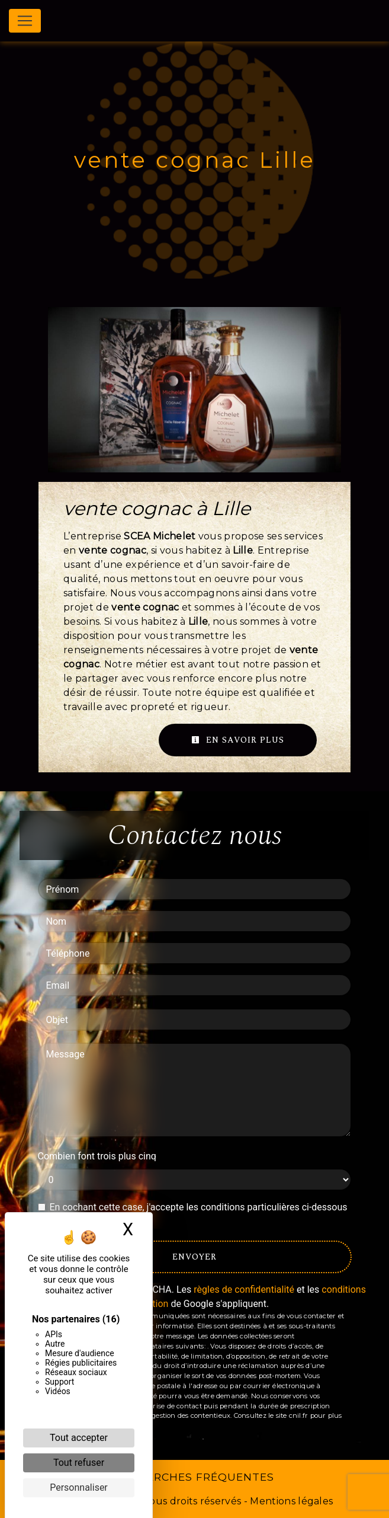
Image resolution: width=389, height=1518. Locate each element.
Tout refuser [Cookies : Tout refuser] (78, 1462)
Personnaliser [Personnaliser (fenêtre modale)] (79, 1487)
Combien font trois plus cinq (97, 1156)
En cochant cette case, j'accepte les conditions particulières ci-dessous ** (199, 1214)
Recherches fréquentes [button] (194, 1477)
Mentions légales (290, 1501)
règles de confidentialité (244, 1289)
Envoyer (194, 1257)
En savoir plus (237, 740)
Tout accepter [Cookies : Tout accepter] (79, 1437)
